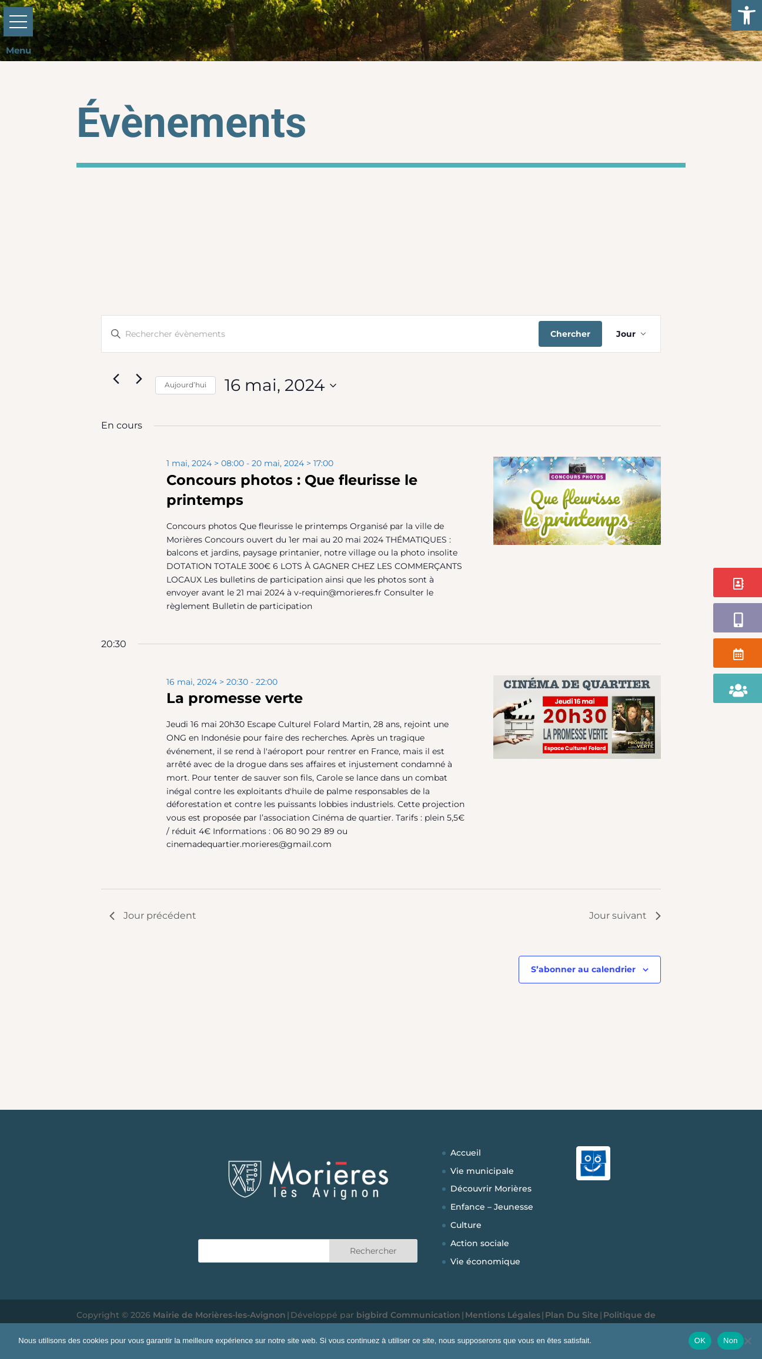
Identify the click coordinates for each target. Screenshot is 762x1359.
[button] (746, 15)
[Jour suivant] (139, 378)
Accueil (465, 1152)
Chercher (570, 334)
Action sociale (479, 1243)
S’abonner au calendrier (583, 969)
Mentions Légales (502, 1315)
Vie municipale (482, 1171)
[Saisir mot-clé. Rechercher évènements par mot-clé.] (320, 334)
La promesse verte (234, 698)
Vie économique (485, 1261)
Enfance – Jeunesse (491, 1206)
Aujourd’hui (185, 384)
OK (700, 1340)
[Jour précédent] (116, 378)
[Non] (747, 1341)
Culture (466, 1225)
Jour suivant (625, 915)
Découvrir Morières (491, 1188)
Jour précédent (152, 915)
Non (730, 1340)
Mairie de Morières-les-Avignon (219, 1315)
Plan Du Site (572, 1315)
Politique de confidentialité (638, 1340)
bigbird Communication (408, 1315)
